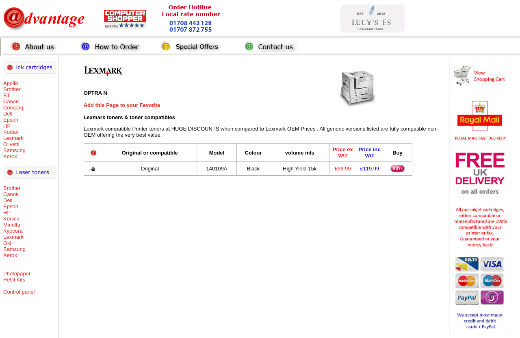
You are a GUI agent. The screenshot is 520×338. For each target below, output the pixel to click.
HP (7, 126)
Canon (11, 101)
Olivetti (11, 144)
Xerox (10, 156)
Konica (11, 219)
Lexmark (13, 138)
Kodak (10, 132)
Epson (10, 120)
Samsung (14, 150)
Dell (7, 114)
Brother (12, 89)
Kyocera (13, 231)
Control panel (19, 292)
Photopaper (16, 273)
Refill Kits (14, 280)
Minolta (11, 225)
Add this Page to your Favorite (122, 105)
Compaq (13, 108)
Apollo (10, 83)
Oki (7, 243)
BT (6, 95)
